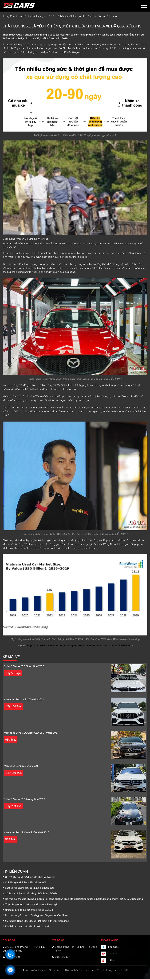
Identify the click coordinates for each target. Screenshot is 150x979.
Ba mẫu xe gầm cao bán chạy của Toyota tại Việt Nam (36, 915)
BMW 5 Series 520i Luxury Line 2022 (24, 799)
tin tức (22, 16)
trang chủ (9, 16)
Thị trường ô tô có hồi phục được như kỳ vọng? (31, 904)
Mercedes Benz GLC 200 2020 (21, 766)
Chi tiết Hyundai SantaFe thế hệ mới (25, 882)
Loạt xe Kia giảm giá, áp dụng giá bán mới (29, 887)
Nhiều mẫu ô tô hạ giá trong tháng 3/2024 (29, 909)
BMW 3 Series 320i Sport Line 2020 (24, 666)
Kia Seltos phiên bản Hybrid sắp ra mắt (27, 926)
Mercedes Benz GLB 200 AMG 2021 (24, 699)
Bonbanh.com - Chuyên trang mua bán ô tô (103, 970)
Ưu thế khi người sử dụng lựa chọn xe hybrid (29, 877)
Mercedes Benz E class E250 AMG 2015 (26, 832)
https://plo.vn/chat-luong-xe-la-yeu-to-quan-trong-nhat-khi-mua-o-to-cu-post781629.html (79, 645)
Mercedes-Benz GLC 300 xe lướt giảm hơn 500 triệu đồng (37, 921)
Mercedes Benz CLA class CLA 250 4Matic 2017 (31, 732)
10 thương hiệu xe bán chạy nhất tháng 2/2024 (31, 893)
